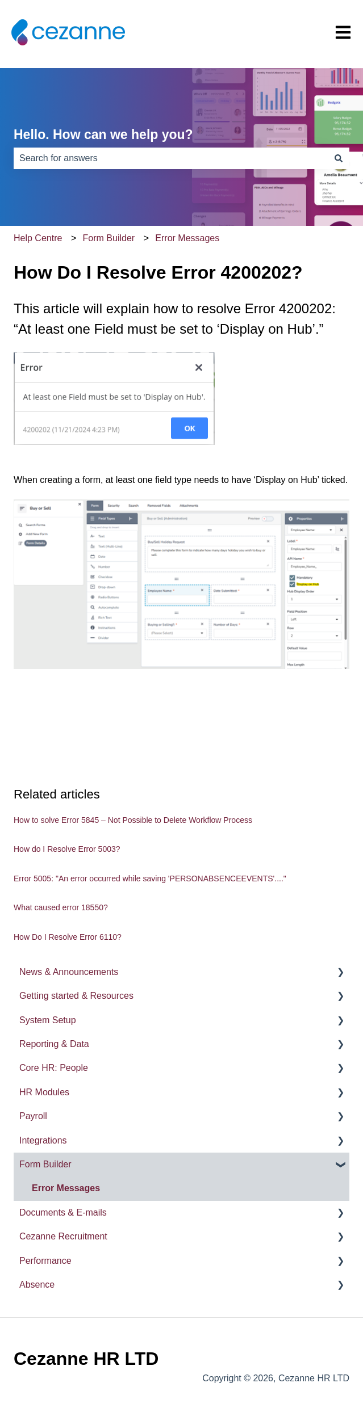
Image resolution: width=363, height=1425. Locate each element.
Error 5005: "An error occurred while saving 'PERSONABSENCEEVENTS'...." (150, 878)
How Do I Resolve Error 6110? (68, 936)
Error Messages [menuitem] (66, 1188)
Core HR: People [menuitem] (53, 1068)
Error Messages (187, 238)
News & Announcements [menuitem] (68, 972)
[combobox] (171, 158)
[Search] (338, 158)
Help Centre (38, 238)
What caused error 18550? (61, 907)
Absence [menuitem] (37, 1284)
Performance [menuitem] (45, 1261)
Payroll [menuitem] (33, 1116)
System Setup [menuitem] (47, 1020)
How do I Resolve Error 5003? (67, 849)
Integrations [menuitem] (43, 1140)
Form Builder (109, 238)
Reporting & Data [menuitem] (54, 1044)
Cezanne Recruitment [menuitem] (63, 1236)
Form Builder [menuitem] (45, 1164)
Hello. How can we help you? (103, 134)
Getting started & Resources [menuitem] (76, 996)
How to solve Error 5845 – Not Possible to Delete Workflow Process (133, 820)
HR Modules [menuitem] (44, 1092)
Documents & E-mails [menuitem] (63, 1212)
